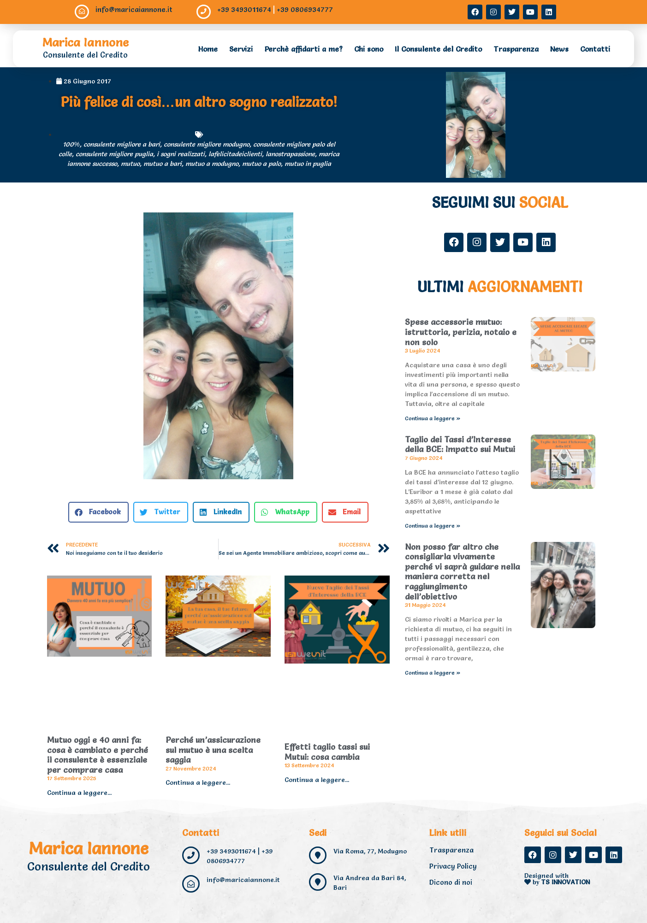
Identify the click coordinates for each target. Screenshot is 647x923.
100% (71, 144)
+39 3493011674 (245, 9)
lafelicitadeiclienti (235, 154)
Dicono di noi (450, 882)
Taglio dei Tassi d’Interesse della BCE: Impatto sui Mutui (460, 444)
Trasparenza (516, 48)
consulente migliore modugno (206, 144)
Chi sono (368, 48)
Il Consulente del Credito (438, 48)
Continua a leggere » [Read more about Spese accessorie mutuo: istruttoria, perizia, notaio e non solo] (433, 418)
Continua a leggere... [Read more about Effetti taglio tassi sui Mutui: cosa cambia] (317, 780)
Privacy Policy (453, 866)
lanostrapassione (290, 154)
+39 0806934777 (305, 9)
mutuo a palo (261, 163)
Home (208, 48)
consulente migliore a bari (121, 144)
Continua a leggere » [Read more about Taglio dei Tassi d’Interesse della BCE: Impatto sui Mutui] (433, 525)
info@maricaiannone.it (134, 9)
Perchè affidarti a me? (303, 48)
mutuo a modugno (211, 163)
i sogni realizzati (181, 154)
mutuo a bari (162, 163)
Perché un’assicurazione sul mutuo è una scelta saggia (213, 750)
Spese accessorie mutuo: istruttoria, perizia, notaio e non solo (460, 332)
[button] (98, 512)
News (559, 48)
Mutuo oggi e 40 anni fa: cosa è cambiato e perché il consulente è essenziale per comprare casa (97, 755)
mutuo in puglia (308, 163)
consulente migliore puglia (114, 154)
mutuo (130, 163)
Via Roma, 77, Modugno (370, 851)
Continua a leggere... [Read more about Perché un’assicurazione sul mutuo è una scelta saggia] (198, 782)
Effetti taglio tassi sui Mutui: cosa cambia (327, 751)
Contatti (595, 48)
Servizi (241, 48)
